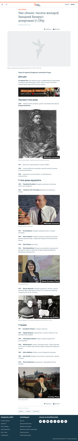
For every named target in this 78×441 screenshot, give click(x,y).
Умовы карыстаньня (25, 435)
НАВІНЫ (73, 4)
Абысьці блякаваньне (26, 423)
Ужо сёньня (22, 9)
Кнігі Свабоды (5, 426)
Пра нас (22, 420)
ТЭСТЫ (67, 4)
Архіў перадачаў (5, 429)
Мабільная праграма (25, 426)
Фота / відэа (4, 432)
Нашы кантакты (24, 432)
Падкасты (3, 423)
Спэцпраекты (4, 435)
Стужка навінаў (5, 420)
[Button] (47, 29)
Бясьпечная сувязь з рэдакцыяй (28, 429)
